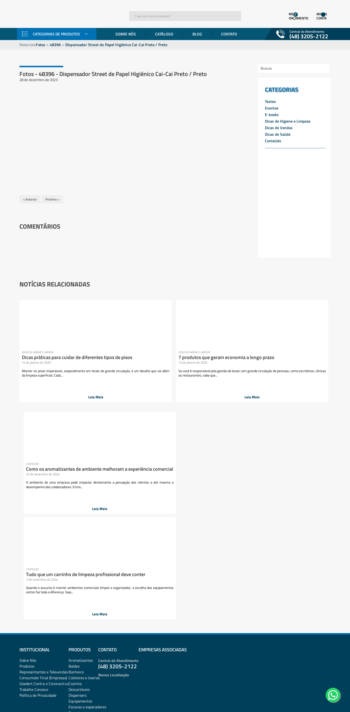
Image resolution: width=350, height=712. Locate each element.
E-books (272, 114)
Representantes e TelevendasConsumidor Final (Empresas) (43, 464)
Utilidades (77, 642)
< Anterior (30, 197)
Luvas (105, 543)
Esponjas (76, 502)
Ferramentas (79, 514)
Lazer (73, 531)
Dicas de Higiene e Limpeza (287, 121)
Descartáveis (79, 479)
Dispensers (78, 484)
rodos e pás (78, 618)
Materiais (27, 45)
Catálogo (164, 34)
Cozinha (75, 473)
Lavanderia (78, 525)
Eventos (272, 108)
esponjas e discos (83, 508)
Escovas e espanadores (87, 496)
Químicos (76, 613)
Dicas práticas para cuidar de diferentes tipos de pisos (51, 355)
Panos (74, 572)
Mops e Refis (79, 554)
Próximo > (52, 197)
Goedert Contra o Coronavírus (44, 473)
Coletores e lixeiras (84, 467)
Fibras (74, 519)
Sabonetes (77, 624)
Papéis (74, 578)
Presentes (77, 595)
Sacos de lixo (79, 630)
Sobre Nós (125, 34)
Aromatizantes (81, 449)
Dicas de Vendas (279, 128)
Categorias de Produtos (56, 34)
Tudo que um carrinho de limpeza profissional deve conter (272, 357)
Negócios (76, 560)
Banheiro (76, 461)
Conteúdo (273, 141)
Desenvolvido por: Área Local (308, 701)
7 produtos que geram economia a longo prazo (121, 355)
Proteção (76, 601)
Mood (73, 549)
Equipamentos (80, 490)
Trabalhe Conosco (33, 479)
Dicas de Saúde (277, 134)
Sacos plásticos (81, 636)
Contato (229, 34)
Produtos (26, 455)
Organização (79, 566)
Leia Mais (53, 395)
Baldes (74, 455)
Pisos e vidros (80, 589)
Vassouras (77, 648)
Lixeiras (75, 543)
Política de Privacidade (37, 484)
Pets (103, 583)
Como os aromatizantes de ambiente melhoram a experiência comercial (198, 357)
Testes (270, 101)
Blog (197, 34)
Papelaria (76, 583)
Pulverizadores (81, 607)
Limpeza (75, 537)
